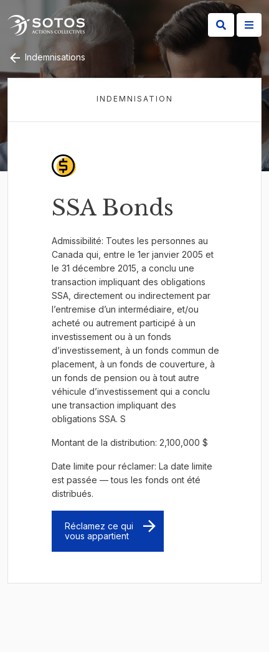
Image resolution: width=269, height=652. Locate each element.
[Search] (221, 25)
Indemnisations (46, 57)
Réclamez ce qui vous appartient (99, 531)
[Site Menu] (249, 25)
